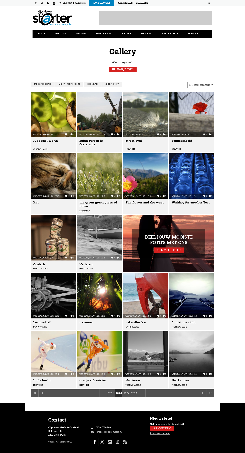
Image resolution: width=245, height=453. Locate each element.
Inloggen (67, 3)
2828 (134, 393)
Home (41, 33)
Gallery (103, 33)
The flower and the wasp (144, 202)
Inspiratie (169, 33)
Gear (146, 33)
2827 (126, 393)
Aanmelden (162, 428)
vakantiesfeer (135, 322)
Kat (36, 202)
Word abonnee (101, 3)
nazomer (86, 322)
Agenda (81, 33)
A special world (45, 141)
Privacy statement (160, 433)
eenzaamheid (182, 141)
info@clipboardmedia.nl (106, 432)
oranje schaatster (92, 380)
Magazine (142, 3)
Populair (92, 84)
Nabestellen (125, 3)
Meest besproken (69, 84)
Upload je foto (122, 69)
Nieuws (60, 33)
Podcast (194, 33)
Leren (126, 33)
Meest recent (42, 84)
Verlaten (86, 264)
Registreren (80, 3)
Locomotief (41, 322)
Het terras (133, 380)
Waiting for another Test (191, 202)
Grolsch (39, 264)
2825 (111, 393)
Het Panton (180, 380)
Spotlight (112, 84)
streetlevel (133, 141)
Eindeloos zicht (184, 322)
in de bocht (42, 380)
